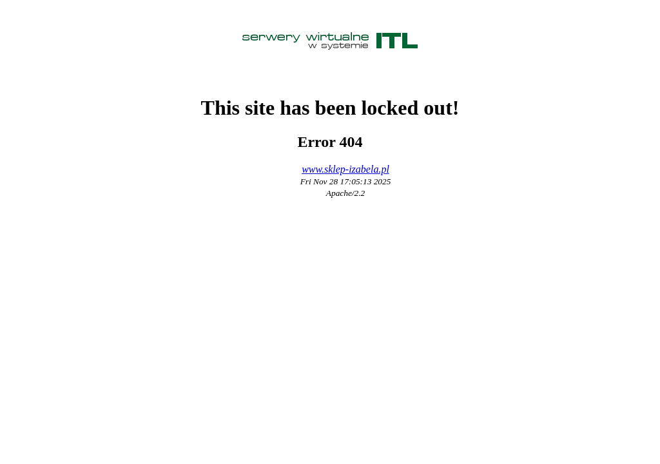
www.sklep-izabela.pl (345, 169)
